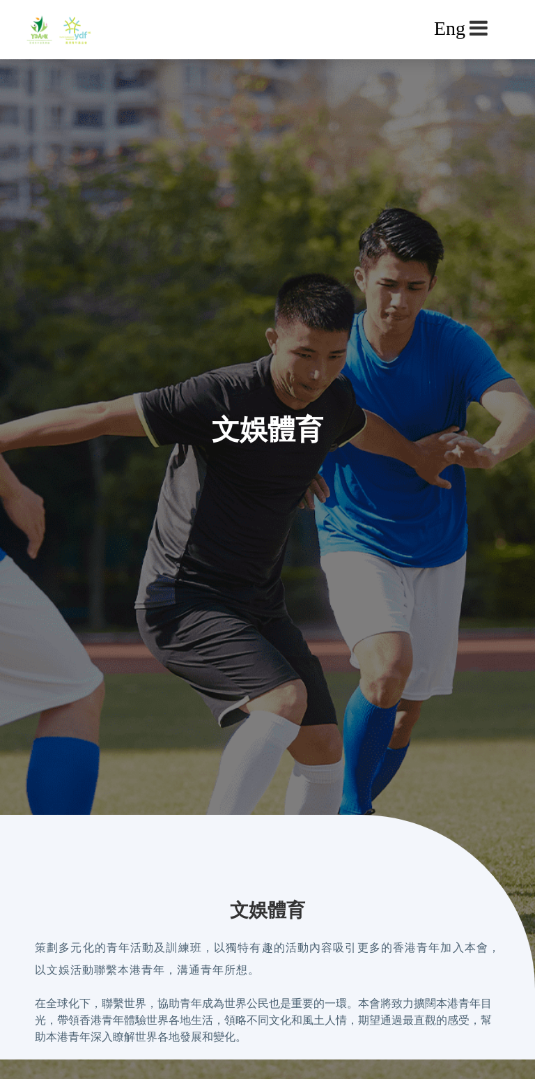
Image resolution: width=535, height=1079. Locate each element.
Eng (449, 28)
